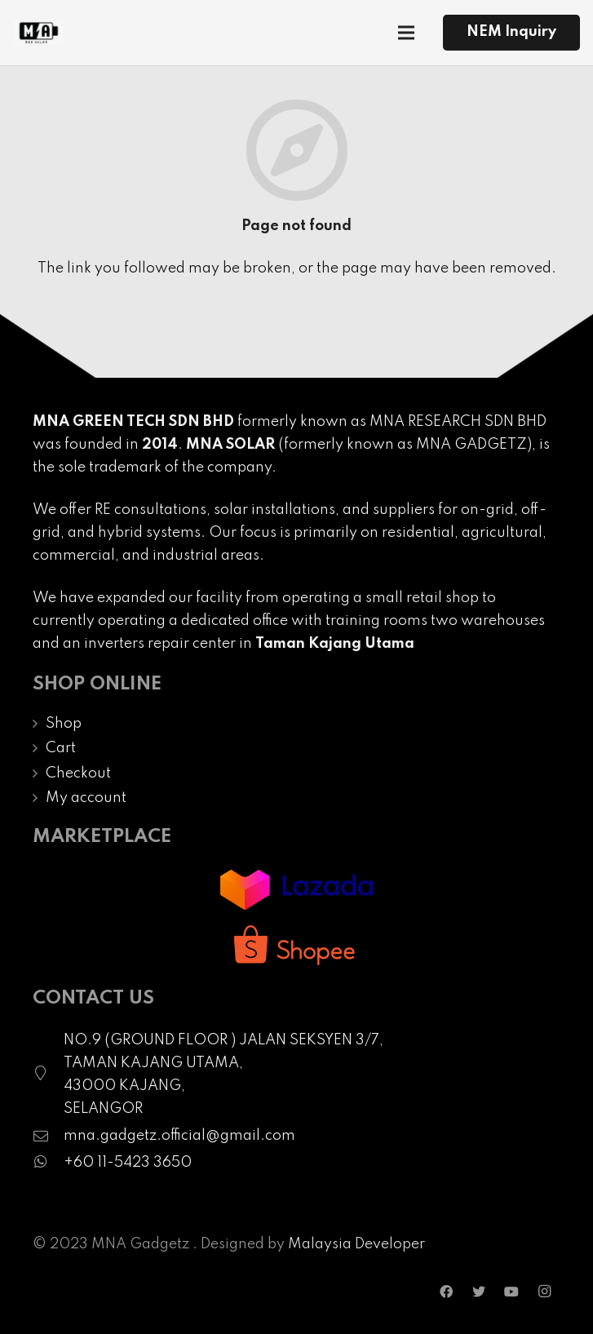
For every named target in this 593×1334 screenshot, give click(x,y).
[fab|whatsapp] (48, 1162)
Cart (61, 748)
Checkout (78, 773)
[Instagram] (544, 1291)
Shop (64, 723)
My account (86, 798)
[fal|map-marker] (48, 1074)
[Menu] (406, 32)
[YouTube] (511, 1291)
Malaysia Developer (356, 1244)
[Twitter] (478, 1291)
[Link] (38, 32)
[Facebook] (446, 1291)
